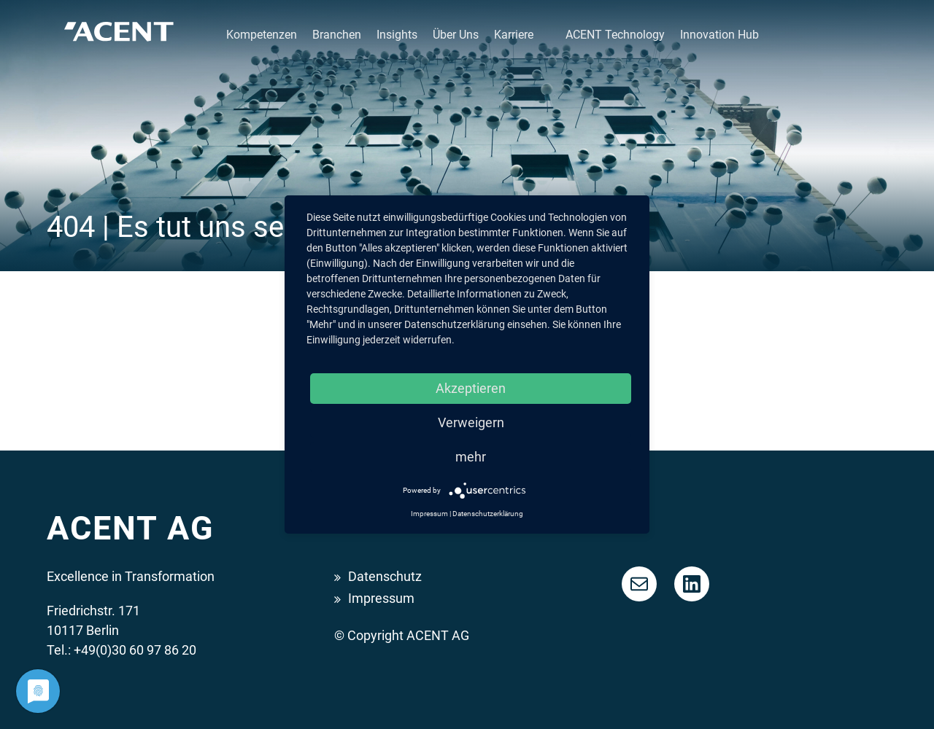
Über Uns (456, 35)
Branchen (336, 35)
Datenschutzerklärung (487, 514)
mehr (470, 456)
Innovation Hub (719, 35)
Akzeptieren (471, 388)
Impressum (381, 598)
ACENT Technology (615, 35)
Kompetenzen (261, 35)
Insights (397, 35)
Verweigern (471, 422)
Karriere (513, 35)
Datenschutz (385, 576)
